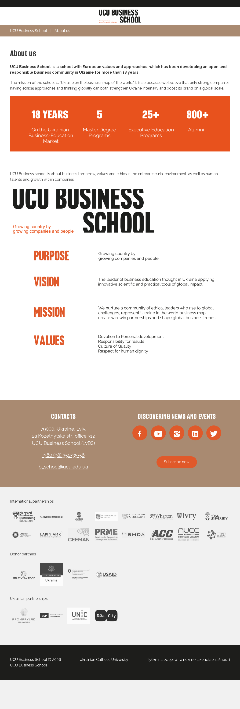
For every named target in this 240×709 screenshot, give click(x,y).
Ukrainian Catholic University (104, 659)
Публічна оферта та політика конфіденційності (188, 659)
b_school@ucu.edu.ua (63, 467)
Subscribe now (176, 462)
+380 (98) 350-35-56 (63, 455)
